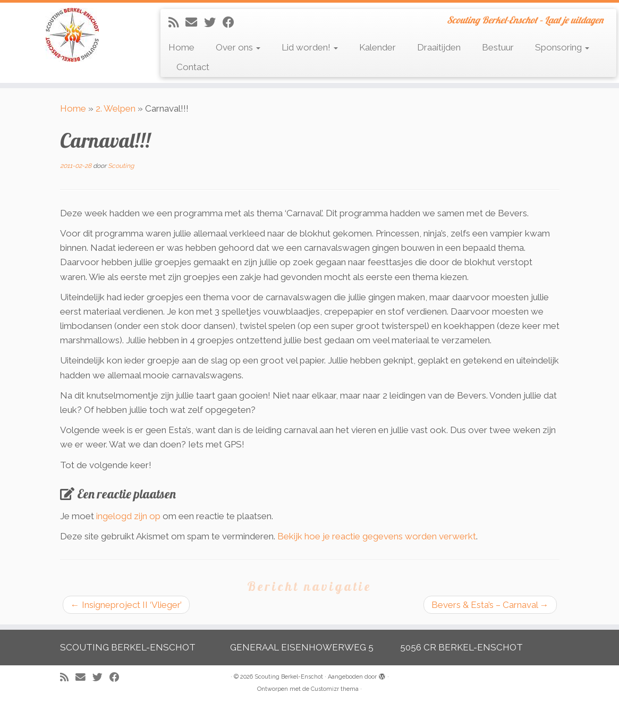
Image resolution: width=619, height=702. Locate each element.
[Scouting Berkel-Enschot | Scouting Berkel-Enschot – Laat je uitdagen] (72, 35)
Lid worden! (310, 47)
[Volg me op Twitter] (213, 22)
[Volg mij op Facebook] (232, 22)
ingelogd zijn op (128, 516)
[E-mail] (194, 22)
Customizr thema (335, 689)
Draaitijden (439, 47)
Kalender (377, 47)
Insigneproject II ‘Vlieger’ (126, 604)
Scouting (121, 166)
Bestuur (498, 47)
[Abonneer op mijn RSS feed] (176, 22)
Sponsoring (562, 47)
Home (181, 47)
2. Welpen (115, 108)
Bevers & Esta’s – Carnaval (490, 604)
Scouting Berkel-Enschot (289, 676)
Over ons (238, 47)
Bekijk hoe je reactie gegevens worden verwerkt (376, 536)
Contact (192, 67)
